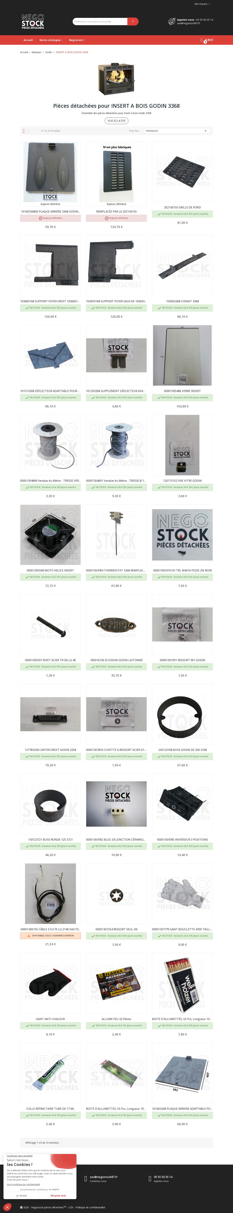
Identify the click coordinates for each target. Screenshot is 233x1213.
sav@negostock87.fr (188, 23)
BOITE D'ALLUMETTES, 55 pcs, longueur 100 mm (182, 1019)
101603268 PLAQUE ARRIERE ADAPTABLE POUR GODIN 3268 (182, 1108)
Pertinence (176, 131)
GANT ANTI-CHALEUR (50, 1019)
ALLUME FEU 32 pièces (116, 1019)
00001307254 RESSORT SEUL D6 (116, 929)
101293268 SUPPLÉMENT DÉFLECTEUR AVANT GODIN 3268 (116, 391)
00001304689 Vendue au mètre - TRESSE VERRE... (50, 480)
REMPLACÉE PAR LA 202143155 (116, 211)
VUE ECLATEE (116, 121)
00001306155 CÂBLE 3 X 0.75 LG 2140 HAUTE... (50, 929)
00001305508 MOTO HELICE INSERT (50, 570)
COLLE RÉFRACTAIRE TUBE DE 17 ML (50, 1108)
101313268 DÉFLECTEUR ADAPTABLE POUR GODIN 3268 (50, 391)
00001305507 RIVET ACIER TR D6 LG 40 (50, 660)
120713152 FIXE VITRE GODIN (182, 480)
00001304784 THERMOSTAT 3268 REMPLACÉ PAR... (116, 570)
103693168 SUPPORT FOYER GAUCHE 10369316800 (116, 301)
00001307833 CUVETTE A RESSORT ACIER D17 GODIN (116, 750)
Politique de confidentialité (90, 1207)
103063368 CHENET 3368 (182, 301)
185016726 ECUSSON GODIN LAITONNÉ (116, 660)
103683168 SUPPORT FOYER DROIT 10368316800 (50, 301)
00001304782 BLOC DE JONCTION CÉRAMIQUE (116, 839)
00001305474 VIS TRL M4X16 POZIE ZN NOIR (182, 570)
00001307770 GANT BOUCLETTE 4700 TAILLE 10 (182, 929)
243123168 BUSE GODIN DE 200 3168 (182, 750)
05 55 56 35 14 (204, 19)
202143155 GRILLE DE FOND (182, 207)
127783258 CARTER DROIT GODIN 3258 (50, 750)
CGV (70, 1207)
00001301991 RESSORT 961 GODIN (182, 660)
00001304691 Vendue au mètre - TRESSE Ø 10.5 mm (116, 480)
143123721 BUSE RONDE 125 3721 (50, 839)
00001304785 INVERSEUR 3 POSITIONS (182, 839)
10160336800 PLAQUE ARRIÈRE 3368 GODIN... (50, 211)
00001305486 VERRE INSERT (182, 391)
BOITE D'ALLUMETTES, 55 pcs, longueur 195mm (116, 1108)
